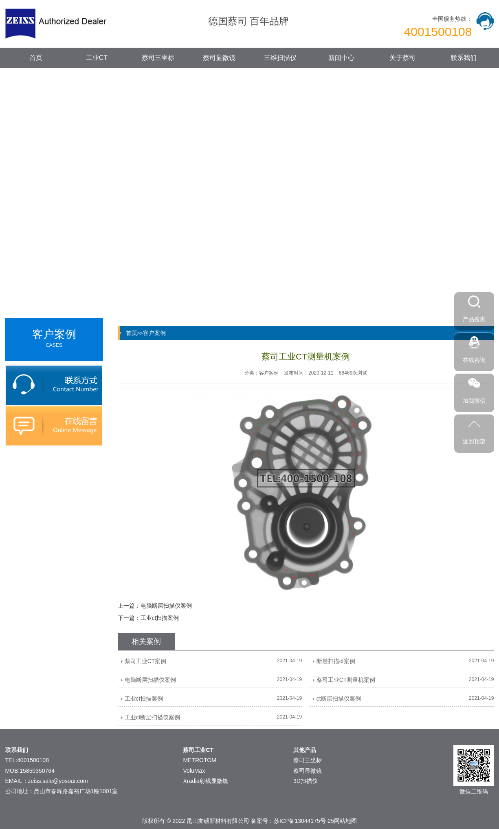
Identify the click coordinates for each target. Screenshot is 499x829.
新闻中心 (341, 57)
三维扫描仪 (280, 57)
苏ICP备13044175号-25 (304, 821)
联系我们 (464, 57)
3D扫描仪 (305, 781)
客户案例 (154, 333)
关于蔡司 (402, 57)
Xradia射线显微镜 (205, 781)
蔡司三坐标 (158, 57)
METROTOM (199, 760)
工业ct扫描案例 (160, 618)
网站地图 (345, 821)
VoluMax (194, 770)
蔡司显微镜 (219, 57)
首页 (35, 57)
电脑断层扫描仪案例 (166, 605)
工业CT (97, 57)
